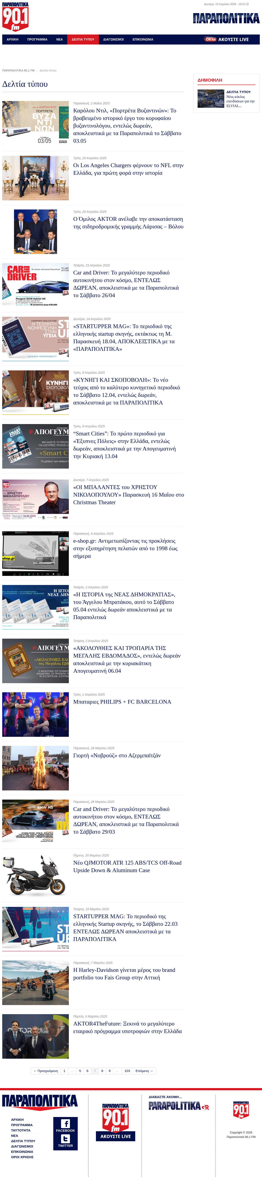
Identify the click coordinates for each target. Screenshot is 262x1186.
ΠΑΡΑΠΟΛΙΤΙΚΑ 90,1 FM (18, 70)
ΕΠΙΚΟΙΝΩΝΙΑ (143, 39)
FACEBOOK (65, 1130)
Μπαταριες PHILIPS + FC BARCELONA (122, 702)
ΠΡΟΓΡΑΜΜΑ (37, 39)
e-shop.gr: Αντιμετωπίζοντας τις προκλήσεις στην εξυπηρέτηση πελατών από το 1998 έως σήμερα (125, 548)
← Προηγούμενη (45, 1071)
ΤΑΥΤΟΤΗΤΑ (20, 1130)
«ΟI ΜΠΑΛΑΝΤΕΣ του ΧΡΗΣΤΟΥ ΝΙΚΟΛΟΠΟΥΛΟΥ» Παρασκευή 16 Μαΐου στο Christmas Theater (128, 495)
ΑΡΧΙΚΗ (12, 39)
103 (127, 1071)
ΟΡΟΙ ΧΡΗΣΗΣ (22, 1157)
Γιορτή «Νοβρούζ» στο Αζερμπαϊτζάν (117, 755)
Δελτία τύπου (48, 70)
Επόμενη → (144, 1071)
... (72, 1071)
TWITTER (65, 1145)
